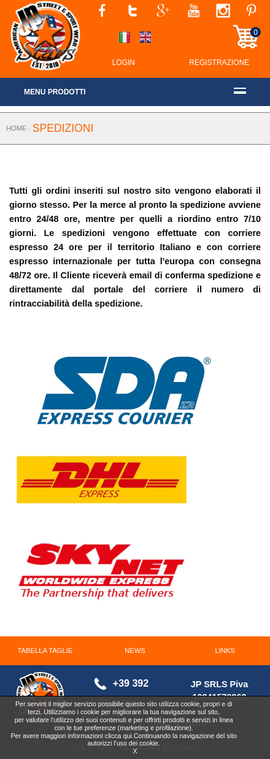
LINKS (225, 650)
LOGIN (123, 62)
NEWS (135, 650)
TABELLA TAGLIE (45, 650)
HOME (16, 128)
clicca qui (118, 735)
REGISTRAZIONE (219, 62)
